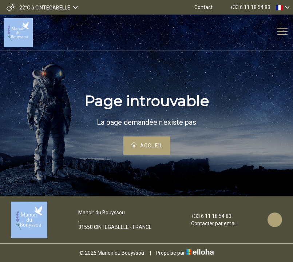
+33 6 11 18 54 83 (207, 216)
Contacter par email (210, 223)
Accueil (147, 145)
